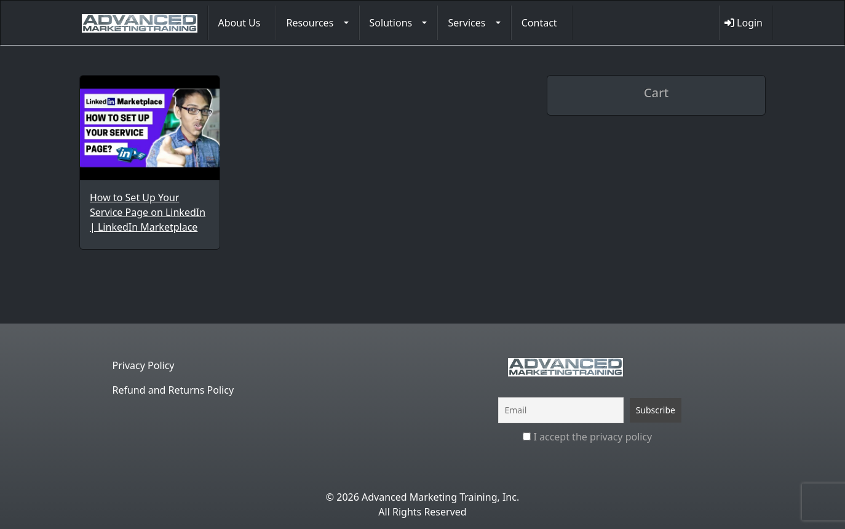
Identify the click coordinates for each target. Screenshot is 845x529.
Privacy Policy (144, 365)
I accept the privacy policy (587, 436)
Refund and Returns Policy (173, 390)
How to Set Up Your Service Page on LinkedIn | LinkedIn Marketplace (147, 212)
